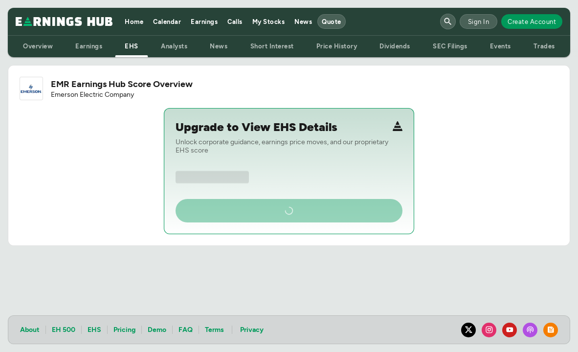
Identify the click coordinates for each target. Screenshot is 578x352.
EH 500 (63, 330)
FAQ (185, 330)
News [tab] (218, 46)
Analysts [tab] (174, 46)
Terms (214, 330)
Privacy (252, 330)
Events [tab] (500, 46)
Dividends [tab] (394, 46)
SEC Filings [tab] (450, 46)
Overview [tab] (38, 46)
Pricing (124, 330)
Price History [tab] (336, 46)
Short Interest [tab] (272, 46)
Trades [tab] (544, 46)
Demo (157, 330)
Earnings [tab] (88, 46)
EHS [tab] (131, 46)
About (30, 330)
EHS (94, 330)
